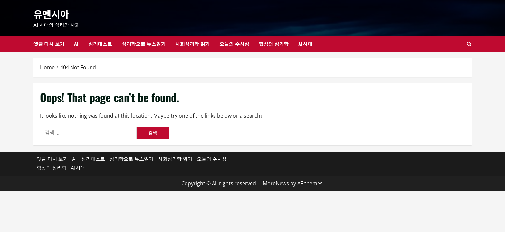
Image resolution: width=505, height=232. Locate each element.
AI (76, 44)
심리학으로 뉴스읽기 (144, 44)
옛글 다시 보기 (48, 44)
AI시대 (305, 44)
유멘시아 (51, 13)
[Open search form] (469, 44)
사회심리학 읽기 (192, 44)
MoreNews (276, 183)
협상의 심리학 (274, 44)
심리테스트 (100, 44)
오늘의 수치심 (234, 44)
